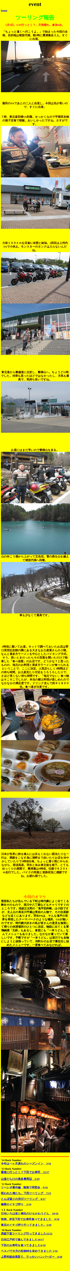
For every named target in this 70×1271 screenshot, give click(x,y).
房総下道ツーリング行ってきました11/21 (26, 1233)
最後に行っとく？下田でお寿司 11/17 (25, 1172)
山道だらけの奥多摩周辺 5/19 (20, 1178)
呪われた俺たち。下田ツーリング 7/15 (26, 1193)
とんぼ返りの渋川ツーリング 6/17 (23, 1198)
